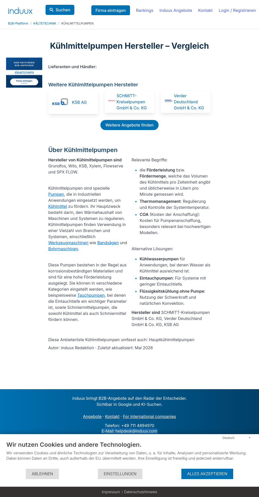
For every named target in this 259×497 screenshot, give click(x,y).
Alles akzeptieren (207, 473)
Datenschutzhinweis (140, 492)
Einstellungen (120, 473)
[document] (129, 454)
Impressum (111, 492)
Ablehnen (42, 473)
